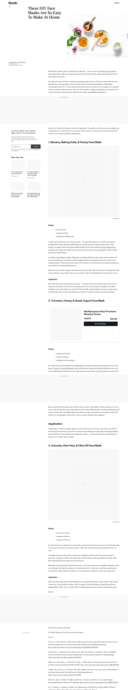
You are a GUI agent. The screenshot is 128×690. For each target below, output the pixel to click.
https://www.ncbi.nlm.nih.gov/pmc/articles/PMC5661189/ (99, 665)
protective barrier (102, 371)
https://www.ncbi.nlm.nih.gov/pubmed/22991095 (64, 657)
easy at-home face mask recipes (69, 133)
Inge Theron (61, 257)
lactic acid (66, 410)
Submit (36, 147)
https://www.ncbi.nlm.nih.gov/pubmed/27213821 (64, 675)
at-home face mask (82, 81)
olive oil (61, 565)
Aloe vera (94, 568)
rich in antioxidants (99, 250)
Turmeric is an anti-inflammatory (64, 368)
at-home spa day (104, 71)
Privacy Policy (16, 151)
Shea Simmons (21, 62)
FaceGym (76, 257)
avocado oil (59, 558)
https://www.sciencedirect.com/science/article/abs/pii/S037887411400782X (73, 647)
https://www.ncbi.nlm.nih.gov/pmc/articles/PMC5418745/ (99, 682)
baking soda (82, 260)
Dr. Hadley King (77, 366)
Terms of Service (36, 150)
